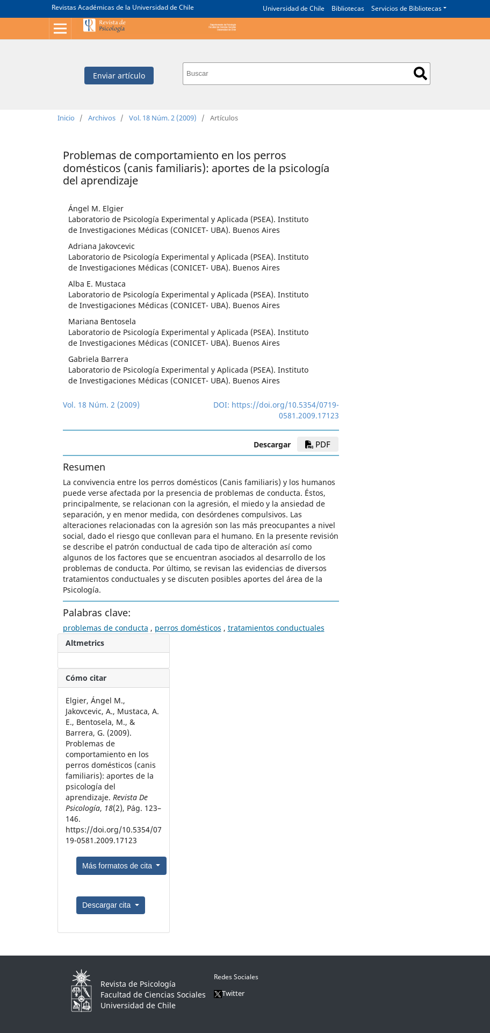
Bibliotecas (348, 8)
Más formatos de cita (118, 865)
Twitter (229, 993)
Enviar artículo (119, 75)
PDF (317, 444)
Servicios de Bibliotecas (406, 8)
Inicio (66, 118)
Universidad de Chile (294, 8)
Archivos (102, 118)
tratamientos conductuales (276, 628)
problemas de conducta (105, 628)
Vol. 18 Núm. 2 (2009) (163, 118)
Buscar (420, 73)
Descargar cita (107, 905)
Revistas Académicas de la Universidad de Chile (123, 7)
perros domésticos (188, 628)
